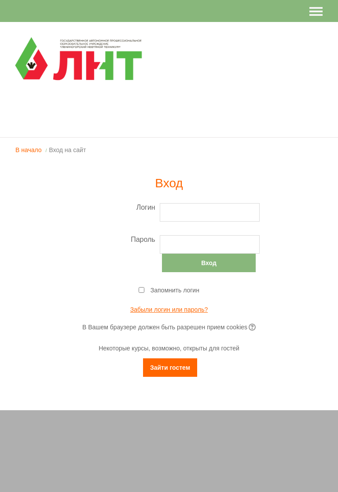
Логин (145, 207)
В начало (28, 149)
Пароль (143, 239)
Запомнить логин (175, 290)
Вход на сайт (67, 149)
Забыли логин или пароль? (169, 309)
